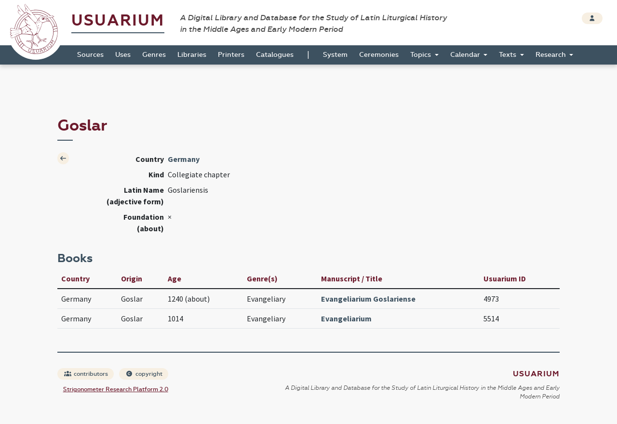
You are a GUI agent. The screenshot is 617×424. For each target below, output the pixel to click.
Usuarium (117, 20)
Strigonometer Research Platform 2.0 (115, 389)
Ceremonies (379, 55)
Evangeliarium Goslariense (368, 299)
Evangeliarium (346, 318)
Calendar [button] (466, 55)
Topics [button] (421, 55)
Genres (154, 55)
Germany (184, 159)
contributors (86, 374)
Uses (123, 55)
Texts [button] (508, 55)
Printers (231, 55)
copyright (144, 374)
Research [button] (552, 55)
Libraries (191, 55)
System (335, 55)
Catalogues (275, 55)
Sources (90, 55)
